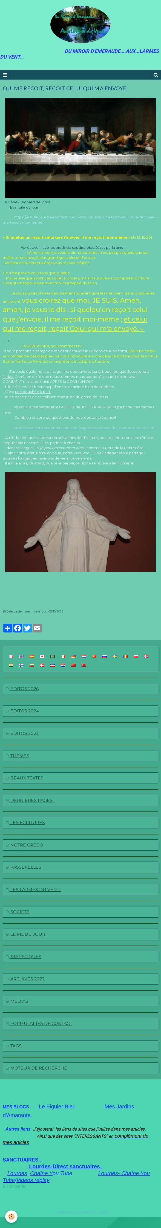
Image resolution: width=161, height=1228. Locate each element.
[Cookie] (11, 1216)
